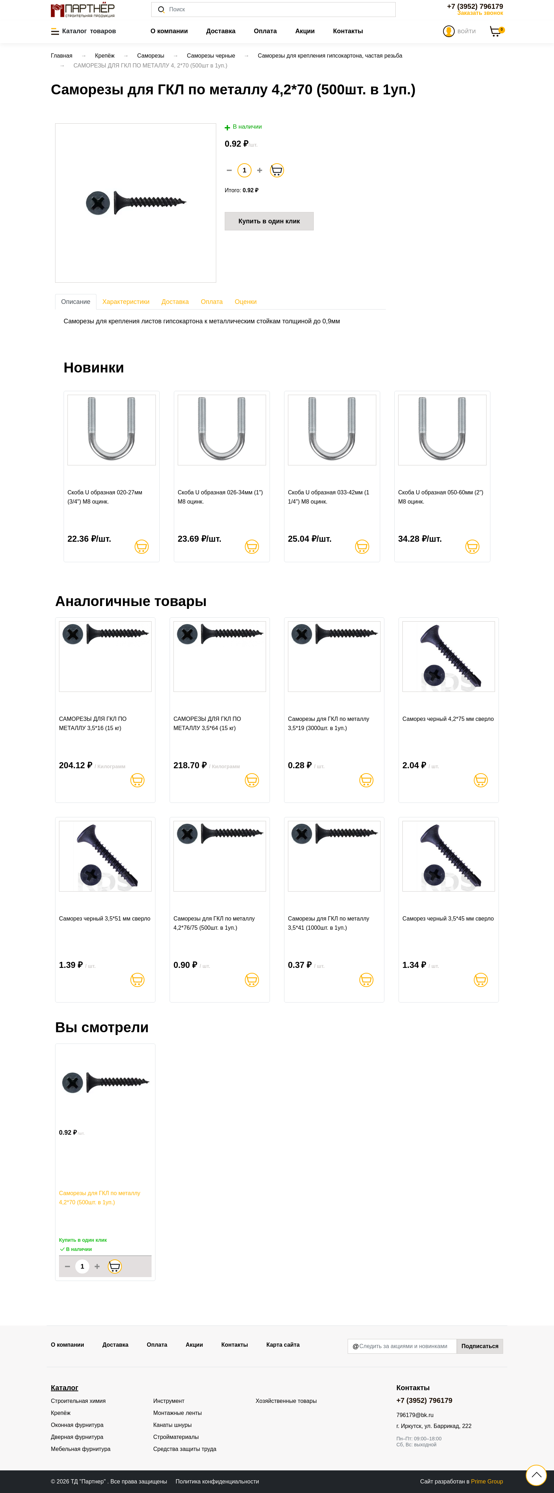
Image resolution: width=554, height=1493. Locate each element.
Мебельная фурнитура (81, 1449)
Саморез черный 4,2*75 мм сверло (448, 719)
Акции (305, 31)
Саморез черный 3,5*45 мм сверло (448, 919)
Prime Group (487, 1482)
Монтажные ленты (177, 1413)
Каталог (64, 1388)
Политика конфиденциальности (217, 1482)
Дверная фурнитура (77, 1437)
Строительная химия (78, 1401)
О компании (169, 31)
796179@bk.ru (415, 1415)
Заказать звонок (480, 13)
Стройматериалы (176, 1437)
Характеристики (125, 301)
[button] (83, 31)
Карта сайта (283, 1345)
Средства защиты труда (185, 1449)
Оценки (246, 301)
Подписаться (480, 1346)
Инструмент (168, 1401)
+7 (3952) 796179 (475, 6)
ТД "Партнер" (89, 1482)
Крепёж (60, 1413)
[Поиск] (273, 9)
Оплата (265, 31)
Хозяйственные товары (286, 1401)
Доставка (221, 31)
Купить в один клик (269, 221)
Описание (75, 301)
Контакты (348, 31)
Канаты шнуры (172, 1425)
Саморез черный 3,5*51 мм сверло (105, 919)
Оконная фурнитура (77, 1425)
